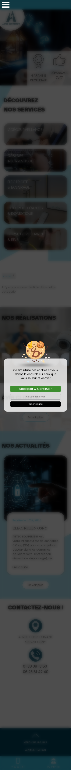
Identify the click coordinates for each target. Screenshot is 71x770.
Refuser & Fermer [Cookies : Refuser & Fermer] (35, 396)
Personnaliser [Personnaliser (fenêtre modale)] (35, 404)
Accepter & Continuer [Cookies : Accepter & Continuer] (35, 389)
